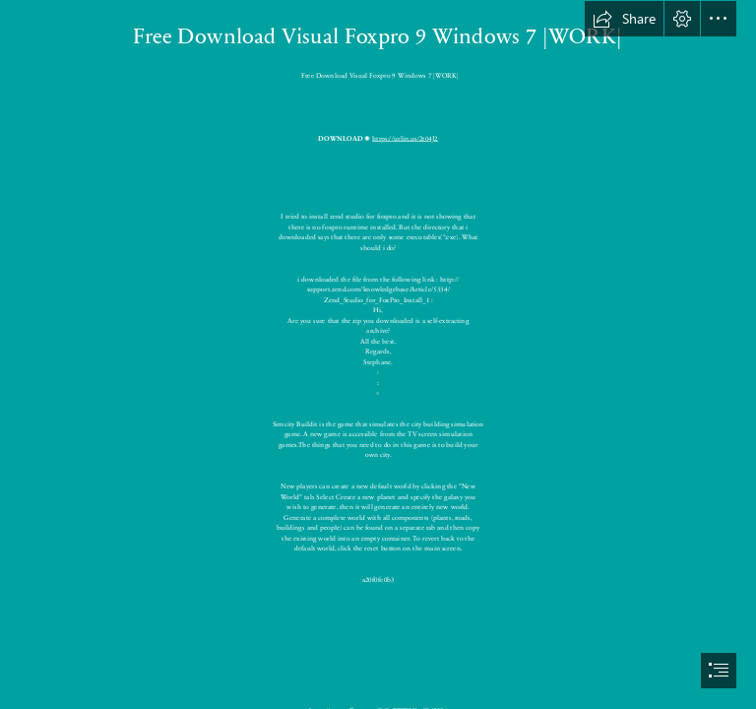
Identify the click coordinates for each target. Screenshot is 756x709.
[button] (624, 18)
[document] (378, 354)
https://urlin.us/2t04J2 (405, 138)
